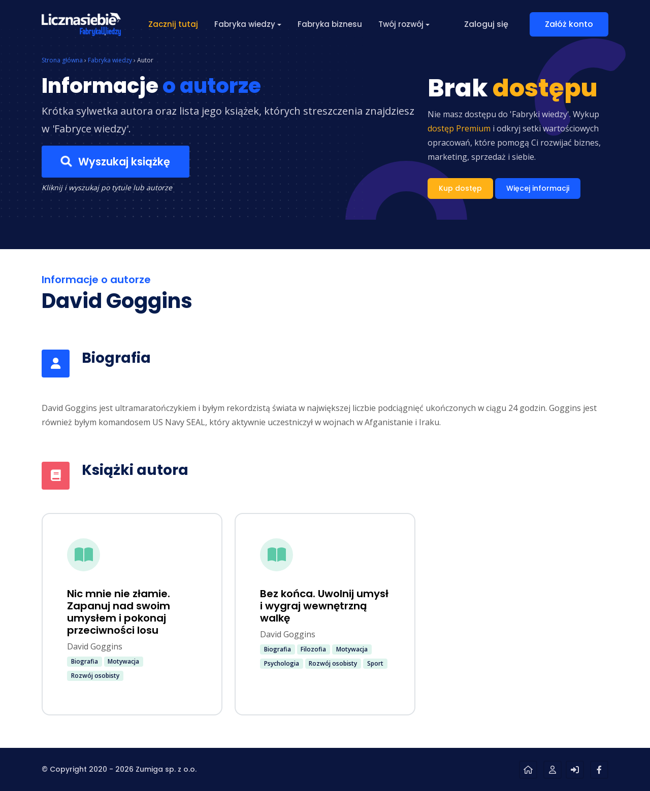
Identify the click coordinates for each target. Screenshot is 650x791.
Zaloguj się (486, 24)
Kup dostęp (460, 188)
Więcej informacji (537, 188)
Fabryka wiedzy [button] (244, 24)
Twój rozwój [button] (401, 24)
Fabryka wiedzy (110, 60)
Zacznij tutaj (173, 24)
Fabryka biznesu (330, 24)
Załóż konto (569, 24)
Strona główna (62, 60)
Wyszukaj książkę (115, 161)
